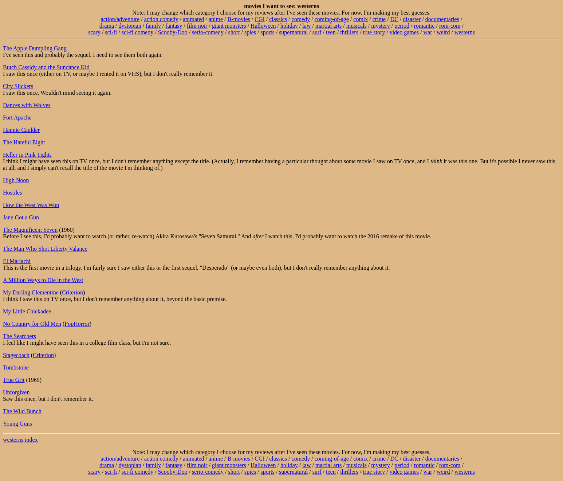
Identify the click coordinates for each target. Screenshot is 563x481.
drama (106, 26)
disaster (412, 19)
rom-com (450, 26)
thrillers (349, 32)
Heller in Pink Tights (27, 155)
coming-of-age (332, 19)
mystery (380, 26)
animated (193, 19)
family (153, 26)
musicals (356, 26)
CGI (260, 19)
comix (360, 19)
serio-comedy (208, 32)
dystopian (129, 26)
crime (379, 19)
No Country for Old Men (32, 324)
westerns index (20, 440)
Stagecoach (16, 355)
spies (250, 32)
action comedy (161, 19)
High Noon (16, 180)
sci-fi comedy (138, 32)
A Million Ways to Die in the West (43, 280)
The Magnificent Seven (30, 230)
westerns (464, 32)
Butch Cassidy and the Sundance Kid (46, 67)
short (234, 32)
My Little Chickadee (27, 311)
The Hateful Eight (24, 142)
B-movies (239, 19)
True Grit (13, 380)
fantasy (173, 26)
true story (374, 32)
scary (94, 32)
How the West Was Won (31, 205)
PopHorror (76, 324)
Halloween (263, 26)
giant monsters (229, 26)
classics (278, 19)
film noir (197, 26)
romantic (424, 26)
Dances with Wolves (27, 105)
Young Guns (17, 424)
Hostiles (12, 192)
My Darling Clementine (31, 292)
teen (331, 32)
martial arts (328, 26)
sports (267, 32)
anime (216, 19)
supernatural (293, 32)
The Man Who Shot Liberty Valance (45, 249)
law (306, 26)
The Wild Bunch (22, 411)
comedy (301, 19)
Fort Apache (17, 117)
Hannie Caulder (21, 130)
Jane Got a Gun (21, 217)
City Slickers (18, 86)
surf (317, 32)
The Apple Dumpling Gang (35, 48)
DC (394, 19)
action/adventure (120, 19)
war (428, 32)
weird (443, 32)
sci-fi (111, 32)
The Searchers (19, 336)
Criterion (72, 292)
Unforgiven (16, 392)
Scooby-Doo (173, 32)
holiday (289, 26)
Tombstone (16, 367)
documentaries (442, 19)
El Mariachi (17, 261)
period (401, 26)
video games (404, 32)
